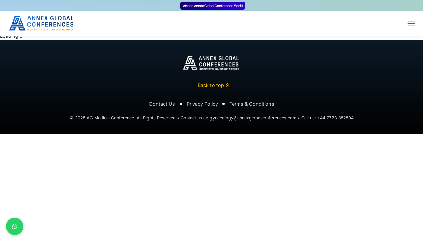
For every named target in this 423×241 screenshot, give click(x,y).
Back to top (214, 85)
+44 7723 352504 (335, 117)
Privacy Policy (202, 104)
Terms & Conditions (251, 104)
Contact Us (162, 104)
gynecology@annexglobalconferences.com (253, 117)
